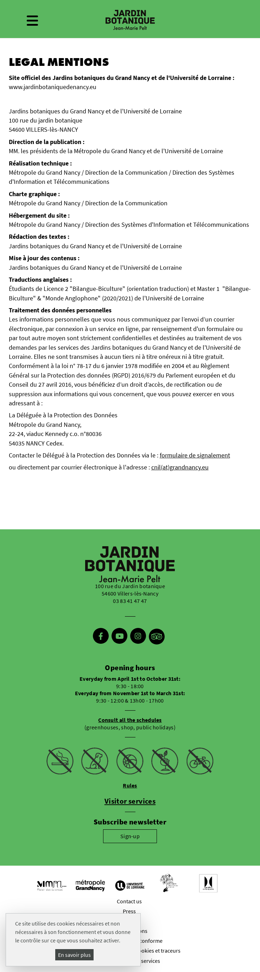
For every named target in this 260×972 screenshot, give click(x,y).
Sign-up (130, 836)
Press (129, 911)
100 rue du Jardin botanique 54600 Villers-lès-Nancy (130, 589)
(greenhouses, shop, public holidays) (130, 723)
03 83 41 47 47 (130, 600)
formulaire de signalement (195, 455)
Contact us (129, 901)
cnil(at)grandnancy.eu (180, 467)
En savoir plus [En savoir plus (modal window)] (74, 954)
